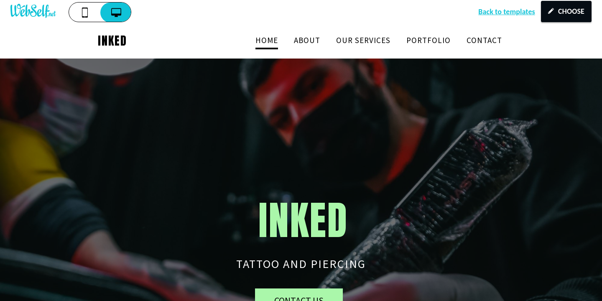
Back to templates (506, 11)
